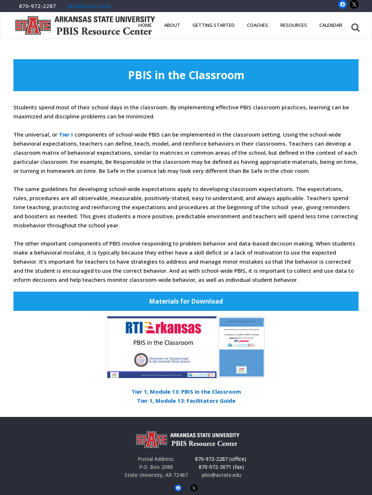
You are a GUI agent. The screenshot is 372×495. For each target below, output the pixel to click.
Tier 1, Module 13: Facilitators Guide (186, 400)
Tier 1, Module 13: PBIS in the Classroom (186, 391)
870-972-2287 (37, 5)
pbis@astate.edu (89, 5)
